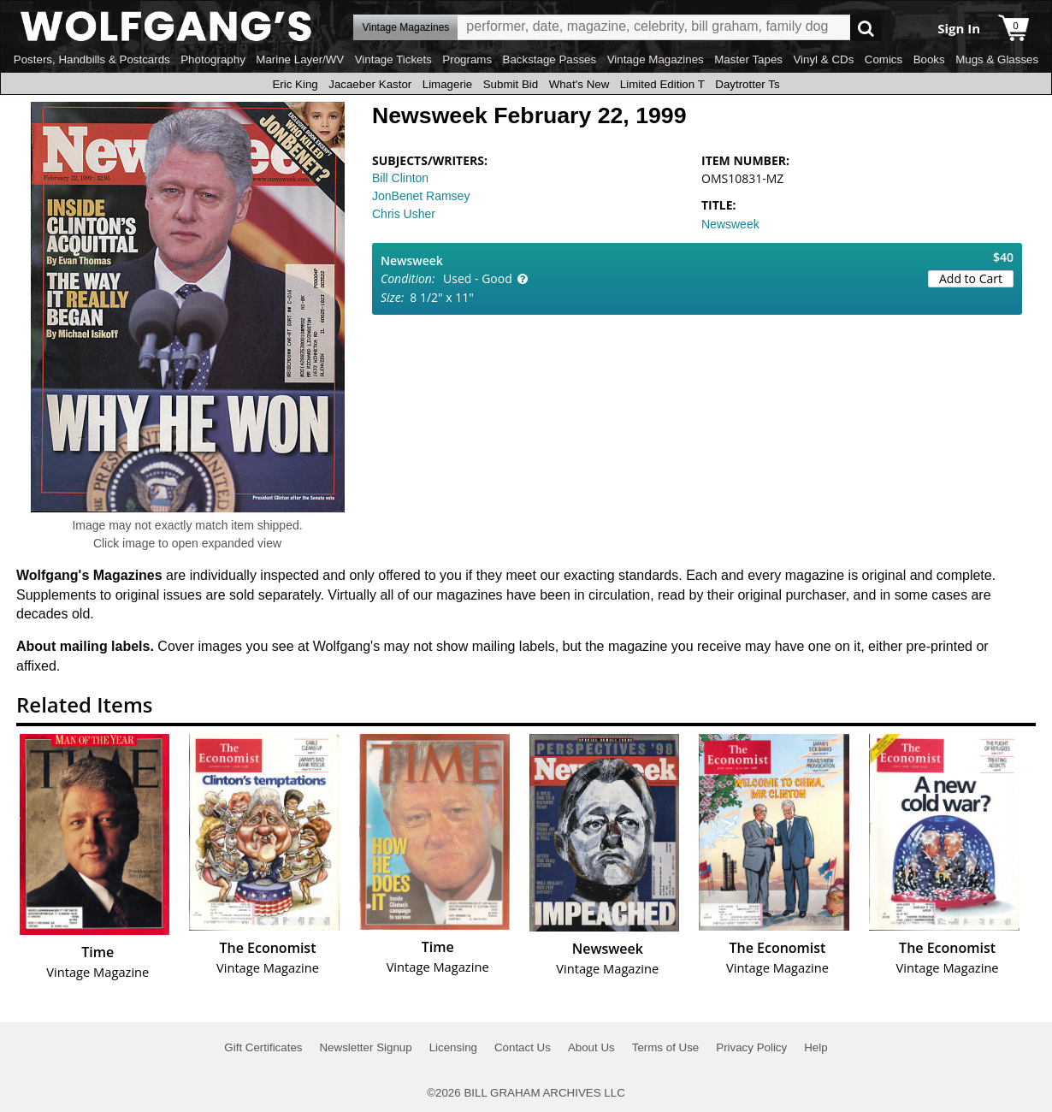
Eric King (294, 84)
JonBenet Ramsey (421, 196)
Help (815, 1047)
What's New (579, 84)
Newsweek (730, 224)
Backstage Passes (550, 59)
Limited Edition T (662, 84)
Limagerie (448, 84)
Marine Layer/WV (300, 59)
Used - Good (477, 278)
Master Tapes (748, 59)
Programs (467, 59)
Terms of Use (666, 1047)
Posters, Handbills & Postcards (92, 59)
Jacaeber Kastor (369, 84)
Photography (212, 59)
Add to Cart (970, 278)
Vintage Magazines (655, 59)
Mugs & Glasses (996, 59)
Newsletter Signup (365, 1047)
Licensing (453, 1047)
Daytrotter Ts (747, 84)
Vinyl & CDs (823, 59)
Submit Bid (510, 84)
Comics (883, 59)
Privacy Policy (751, 1047)
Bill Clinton (400, 178)
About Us (591, 1047)
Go (866, 28)
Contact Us (522, 1047)
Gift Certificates (263, 1047)
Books (929, 59)
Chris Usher (403, 214)
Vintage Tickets (393, 59)
